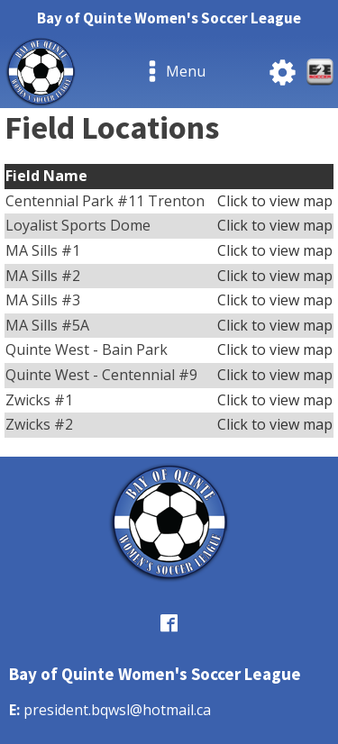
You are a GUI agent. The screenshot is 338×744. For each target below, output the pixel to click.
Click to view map (275, 201)
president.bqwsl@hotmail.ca (117, 710)
